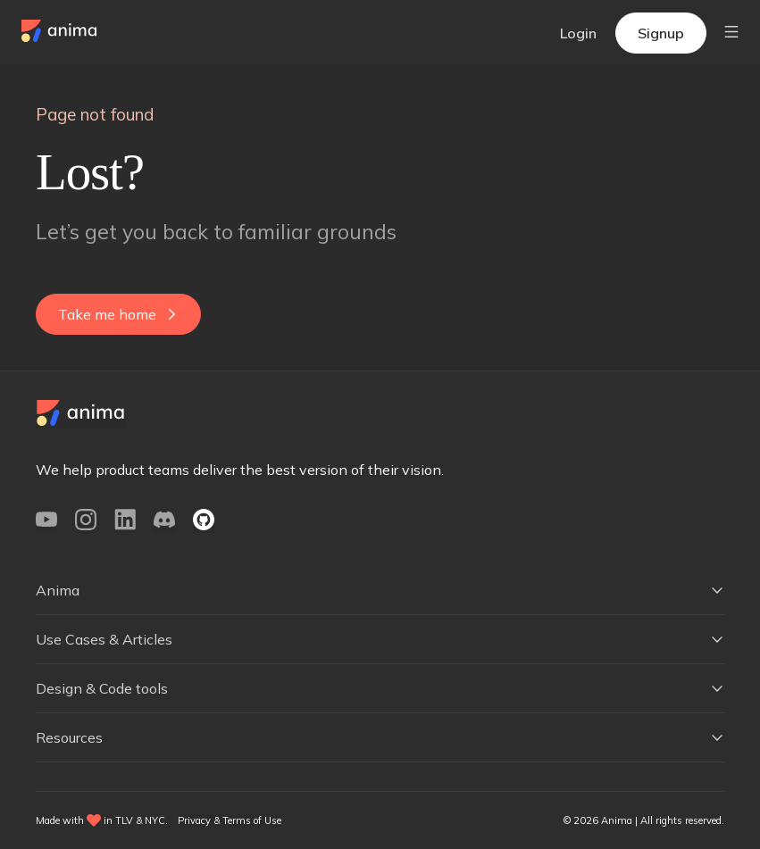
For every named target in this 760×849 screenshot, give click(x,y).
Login (578, 33)
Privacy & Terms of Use (229, 820)
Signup (661, 33)
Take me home (116, 314)
